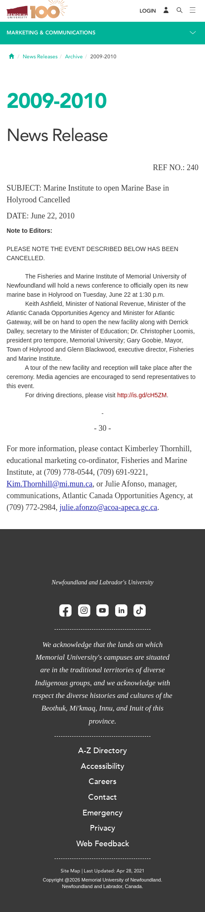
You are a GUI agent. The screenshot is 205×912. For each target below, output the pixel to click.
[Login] (148, 11)
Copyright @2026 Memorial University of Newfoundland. (102, 879)
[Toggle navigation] (192, 11)
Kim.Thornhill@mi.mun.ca (49, 483)
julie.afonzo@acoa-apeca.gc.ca (108, 507)
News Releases (40, 57)
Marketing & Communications (51, 33)
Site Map (70, 871)
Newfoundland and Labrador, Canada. (102, 886)
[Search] (179, 11)
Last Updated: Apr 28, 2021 (114, 871)
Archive (74, 57)
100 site (50, 11)
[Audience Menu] (166, 11)
